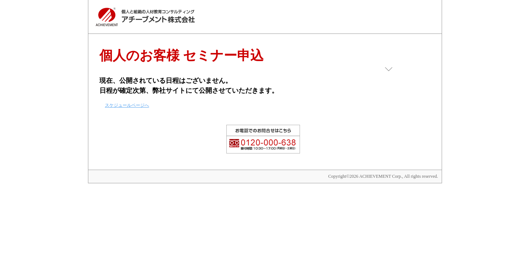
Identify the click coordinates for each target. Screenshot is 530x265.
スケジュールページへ (127, 105)
